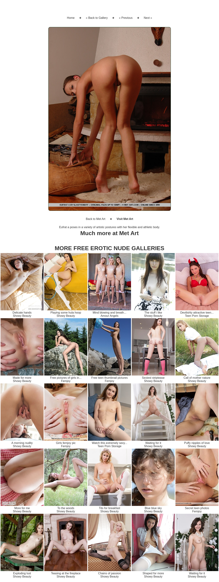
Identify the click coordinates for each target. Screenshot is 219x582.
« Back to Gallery (97, 17)
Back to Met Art (95, 218)
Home (71, 17)
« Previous (126, 17)
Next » (148, 17)
